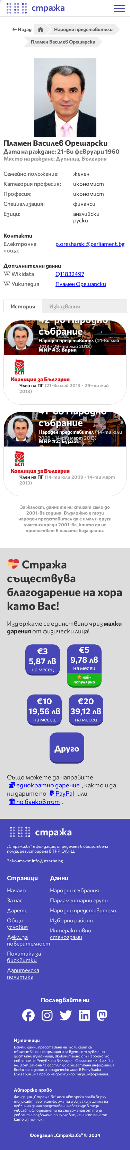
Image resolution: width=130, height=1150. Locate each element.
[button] (119, 8)
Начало (16, 890)
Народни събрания (74, 890)
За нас (15, 900)
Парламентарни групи (79, 900)
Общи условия (17, 923)
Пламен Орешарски (80, 283)
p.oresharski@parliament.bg (90, 243)
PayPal (62, 793)
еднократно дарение (44, 785)
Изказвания (64, 306)
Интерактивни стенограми (70, 933)
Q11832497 (69, 273)
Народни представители (83, 910)
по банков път (34, 801)
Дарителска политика (23, 973)
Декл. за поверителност (28, 940)
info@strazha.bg (47, 860)
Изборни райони (71, 920)
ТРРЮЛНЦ (63, 851)
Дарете (17, 910)
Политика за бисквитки (24, 956)
